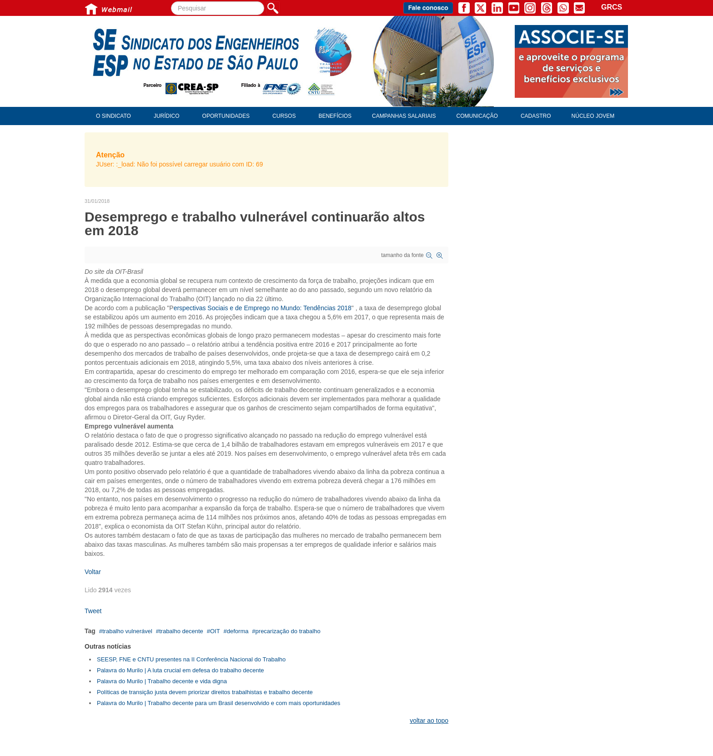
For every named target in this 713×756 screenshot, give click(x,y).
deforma (238, 631)
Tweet (93, 611)
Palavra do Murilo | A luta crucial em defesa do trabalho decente (180, 670)
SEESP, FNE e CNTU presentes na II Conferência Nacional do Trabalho (191, 659)
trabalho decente (181, 631)
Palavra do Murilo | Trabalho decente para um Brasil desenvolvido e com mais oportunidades (218, 703)
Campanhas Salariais (404, 116)
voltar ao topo (429, 720)
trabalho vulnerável (127, 631)
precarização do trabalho (288, 631)
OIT (215, 631)
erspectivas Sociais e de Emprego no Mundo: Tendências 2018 (262, 308)
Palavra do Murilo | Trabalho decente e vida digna (162, 681)
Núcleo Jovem (593, 116)
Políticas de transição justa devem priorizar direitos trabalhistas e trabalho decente (205, 692)
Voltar (93, 571)
